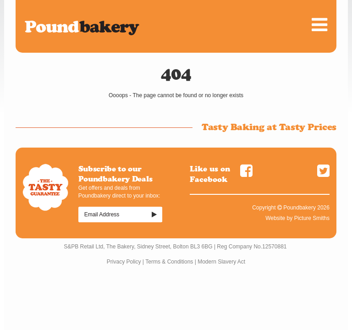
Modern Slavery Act (221, 261)
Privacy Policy (124, 261)
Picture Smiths (312, 218)
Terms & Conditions (169, 261)
